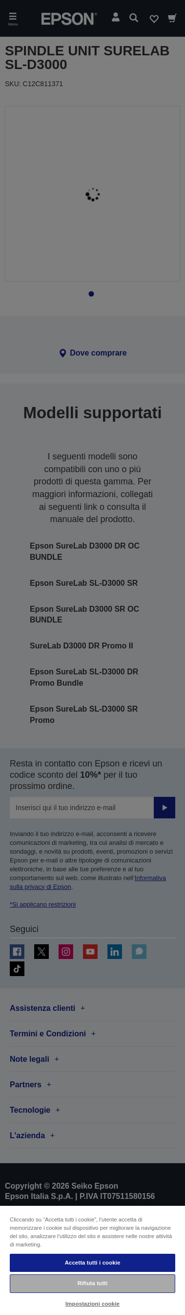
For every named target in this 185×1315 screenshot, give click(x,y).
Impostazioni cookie (92, 1304)
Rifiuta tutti (93, 1283)
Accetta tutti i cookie (93, 1263)
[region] (92, 1260)
